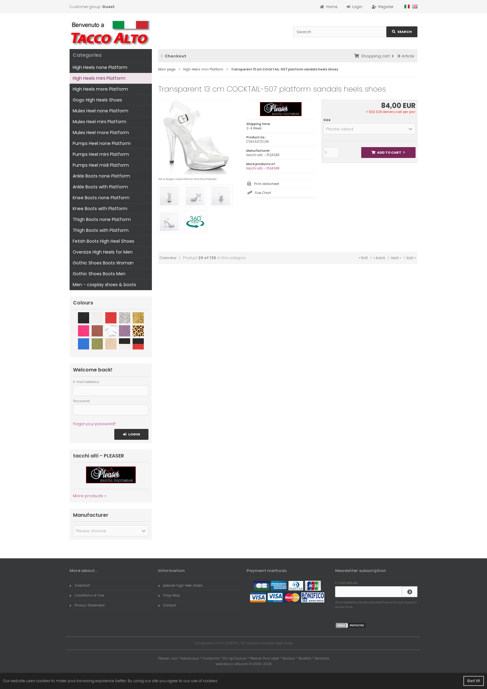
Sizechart (80, 585)
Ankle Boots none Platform (101, 176)
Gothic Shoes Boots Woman (103, 263)
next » (396, 257)
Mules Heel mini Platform (99, 122)
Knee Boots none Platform (101, 198)
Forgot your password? (94, 423)
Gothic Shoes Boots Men (99, 274)
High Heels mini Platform (99, 78)
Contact (167, 605)
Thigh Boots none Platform (102, 219)
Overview (168, 257)
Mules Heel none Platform (100, 111)
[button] (369, 128)
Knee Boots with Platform (100, 208)
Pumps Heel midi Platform (101, 165)
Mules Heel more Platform (101, 132)
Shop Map (169, 595)
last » (411, 257)
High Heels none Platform (100, 67)
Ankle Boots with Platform (100, 187)
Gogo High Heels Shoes (97, 100)
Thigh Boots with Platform (101, 230)
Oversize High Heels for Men (103, 252)
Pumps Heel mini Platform (101, 154)
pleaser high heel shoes (180, 585)
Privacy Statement (87, 605)
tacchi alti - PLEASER (263, 168)
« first (363, 257)
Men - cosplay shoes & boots (104, 284)
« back (379, 257)
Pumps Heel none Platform (102, 143)
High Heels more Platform (100, 89)
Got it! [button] (473, 680)
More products (88, 496)
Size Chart (263, 193)
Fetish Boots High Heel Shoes (103, 241)
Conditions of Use (87, 595)
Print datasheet (266, 184)
